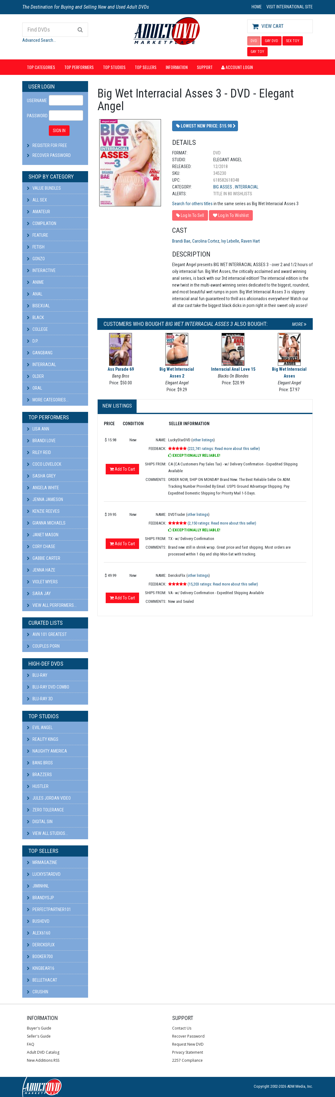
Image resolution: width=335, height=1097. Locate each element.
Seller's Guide (39, 1036)
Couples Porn (43, 646)
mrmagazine (42, 862)
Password (35, 115)
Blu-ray (37, 675)
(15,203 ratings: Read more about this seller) (223, 584)
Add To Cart (122, 469)
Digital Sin (40, 821)
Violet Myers (42, 581)
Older (35, 376)
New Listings (117, 406)
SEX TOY (292, 41)
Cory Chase (41, 546)
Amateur (38, 211)
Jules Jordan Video (49, 798)
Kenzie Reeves (43, 511)
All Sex (37, 199)
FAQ (30, 1044)
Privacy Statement (187, 1052)
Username (35, 100)
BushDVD (38, 921)
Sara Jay (39, 593)
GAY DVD (271, 41)
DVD (254, 41)
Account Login (237, 67)
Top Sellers (145, 67)
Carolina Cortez (205, 241)
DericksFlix (41, 944)
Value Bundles (44, 188)
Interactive (41, 270)
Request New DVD (188, 1044)
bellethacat (42, 980)
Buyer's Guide (39, 1028)
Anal (34, 294)
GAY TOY (257, 52)
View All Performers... (52, 605)
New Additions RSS (43, 1060)
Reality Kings (42, 739)
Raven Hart (250, 241)
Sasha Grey (41, 475)
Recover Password (51, 155)
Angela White (43, 487)
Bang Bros (40, 762)
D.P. (32, 341)
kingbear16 (40, 968)
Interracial (41, 364)
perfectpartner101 (49, 909)
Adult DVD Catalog (43, 1052)
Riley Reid (39, 452)
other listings (203, 440)
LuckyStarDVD (44, 874)
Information (177, 67)
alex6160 (38, 933)
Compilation (41, 223)
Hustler (38, 786)
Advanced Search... (39, 40)
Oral (34, 388)
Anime (35, 282)
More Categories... (48, 399)
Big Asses (223, 186)
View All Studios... (47, 833)
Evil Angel (40, 727)
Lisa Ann (38, 428)
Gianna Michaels (46, 522)
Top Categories (41, 67)
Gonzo (36, 258)
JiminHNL (38, 885)
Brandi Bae (181, 241)
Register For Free (49, 145)
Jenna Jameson (45, 499)
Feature (37, 235)
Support (205, 67)
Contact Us (181, 1028)
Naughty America (47, 751)
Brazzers (39, 774)
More (299, 324)
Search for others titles (192, 203)
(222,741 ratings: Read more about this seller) (224, 448)
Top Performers (79, 67)
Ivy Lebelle (230, 241)
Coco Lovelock (44, 464)
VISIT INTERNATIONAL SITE (289, 6)
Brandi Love (41, 440)
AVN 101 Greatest (47, 634)
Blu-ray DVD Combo (48, 687)
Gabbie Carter (43, 558)
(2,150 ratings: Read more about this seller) (222, 523)
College (37, 329)
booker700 (40, 956)
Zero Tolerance (45, 809)
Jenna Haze (41, 570)
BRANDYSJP (40, 897)
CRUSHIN (37, 991)
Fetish (36, 246)
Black (35, 317)
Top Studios (114, 67)
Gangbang (40, 352)
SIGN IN (59, 130)
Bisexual (38, 305)
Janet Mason (42, 534)
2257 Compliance (187, 1060)
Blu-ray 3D (40, 698)
